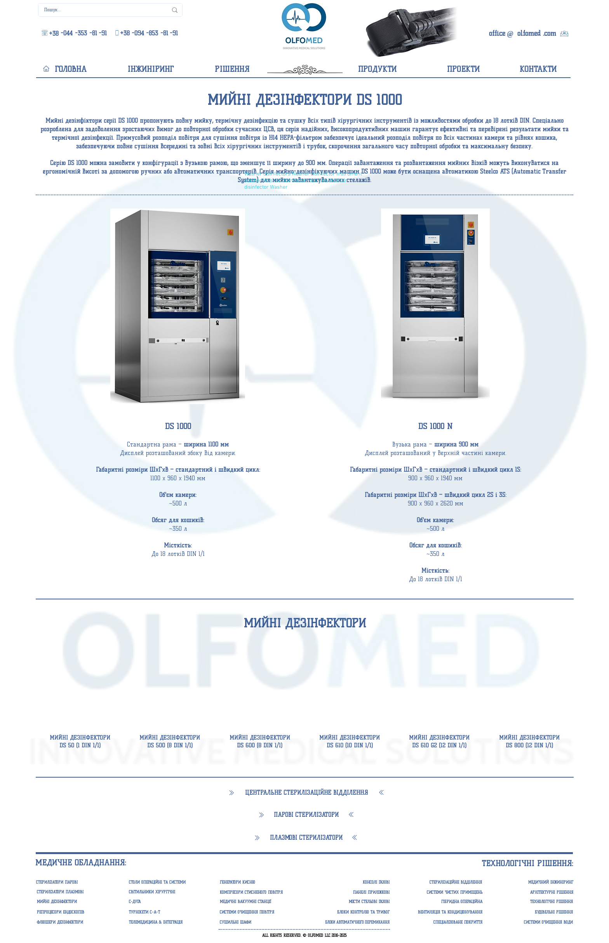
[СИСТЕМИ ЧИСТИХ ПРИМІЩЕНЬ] (444, 892)
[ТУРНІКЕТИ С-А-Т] (166, 912)
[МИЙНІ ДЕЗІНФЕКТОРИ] (304, 623)
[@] (510, 34)
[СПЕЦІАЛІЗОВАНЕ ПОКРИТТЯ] (444, 922)
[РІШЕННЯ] (232, 69)
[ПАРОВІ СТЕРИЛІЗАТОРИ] (306, 815)
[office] (496, 33)
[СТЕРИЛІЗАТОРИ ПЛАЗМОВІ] (74, 892)
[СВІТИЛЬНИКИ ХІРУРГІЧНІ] (166, 892)
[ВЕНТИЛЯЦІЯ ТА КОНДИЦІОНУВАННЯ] (444, 912)
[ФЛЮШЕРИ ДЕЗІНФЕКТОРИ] (74, 922)
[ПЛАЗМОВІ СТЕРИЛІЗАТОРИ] (306, 838)
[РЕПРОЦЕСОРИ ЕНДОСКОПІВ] (74, 912)
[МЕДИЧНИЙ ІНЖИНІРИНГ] (535, 882)
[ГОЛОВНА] (70, 69)
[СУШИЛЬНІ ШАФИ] (257, 922)
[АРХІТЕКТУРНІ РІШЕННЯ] (535, 892)
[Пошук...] (100, 9)
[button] (304, 99)
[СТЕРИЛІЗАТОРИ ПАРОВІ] (74, 882)
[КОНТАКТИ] (538, 69)
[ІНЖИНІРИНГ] (150, 69)
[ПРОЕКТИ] (463, 69)
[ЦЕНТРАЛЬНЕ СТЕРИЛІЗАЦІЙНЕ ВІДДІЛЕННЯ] (306, 793)
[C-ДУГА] (166, 901)
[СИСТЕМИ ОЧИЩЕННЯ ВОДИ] (535, 922)
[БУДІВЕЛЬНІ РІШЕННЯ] (535, 912)
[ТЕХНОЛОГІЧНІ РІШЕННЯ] (535, 901)
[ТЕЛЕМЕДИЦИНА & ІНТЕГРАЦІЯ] (166, 922)
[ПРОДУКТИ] (377, 69)
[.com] (549, 33)
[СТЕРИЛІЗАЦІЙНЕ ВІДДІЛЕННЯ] (441, 882)
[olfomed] (529, 33)
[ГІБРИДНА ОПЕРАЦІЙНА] (444, 901)
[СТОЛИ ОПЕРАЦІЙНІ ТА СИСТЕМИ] (166, 882)
